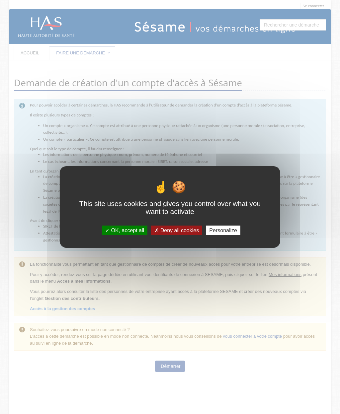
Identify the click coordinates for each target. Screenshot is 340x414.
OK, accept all (124, 230)
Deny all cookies (176, 230)
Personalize (223, 230)
